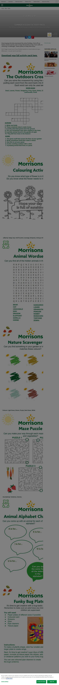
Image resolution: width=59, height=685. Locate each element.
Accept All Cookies (41, 681)
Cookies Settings (4, 681)
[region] (29, 679)
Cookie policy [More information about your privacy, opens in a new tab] (9, 678)
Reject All (52, 681)
